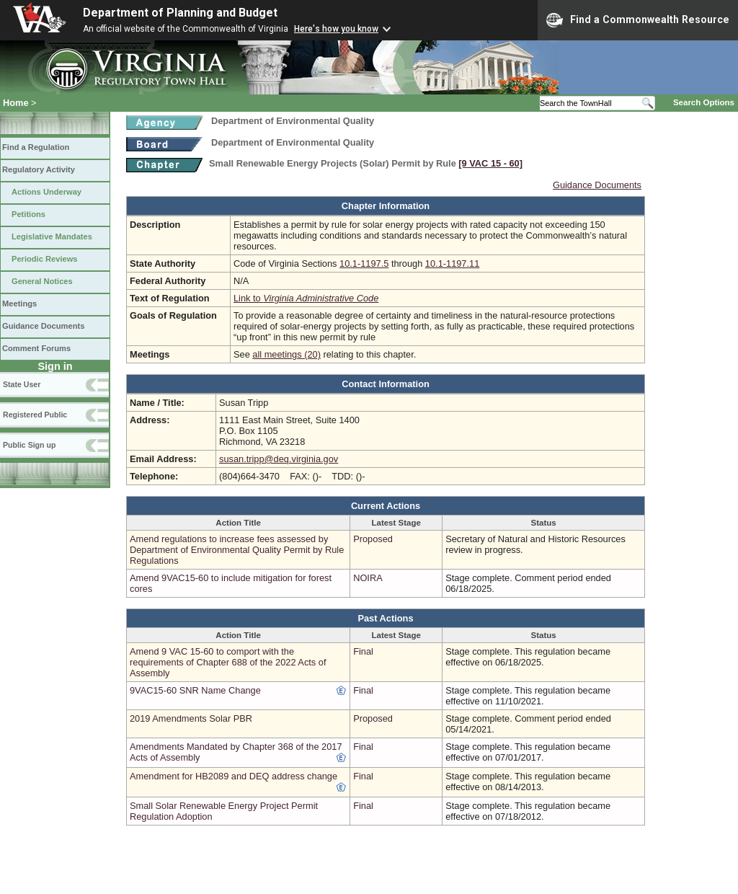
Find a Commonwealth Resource (637, 20)
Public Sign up (29, 445)
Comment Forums (36, 348)
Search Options (703, 102)
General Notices (42, 281)
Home (16, 102)
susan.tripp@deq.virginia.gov (278, 458)
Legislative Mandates (52, 236)
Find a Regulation (35, 147)
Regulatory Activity (38, 169)
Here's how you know (336, 29)
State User (21, 384)
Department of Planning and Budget (180, 12)
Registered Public (35, 414)
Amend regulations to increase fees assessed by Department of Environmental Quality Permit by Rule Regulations (237, 550)
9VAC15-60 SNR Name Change (195, 690)
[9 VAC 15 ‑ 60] (490, 163)
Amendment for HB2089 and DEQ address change (233, 776)
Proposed (373, 539)
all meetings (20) (286, 354)
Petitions (28, 214)
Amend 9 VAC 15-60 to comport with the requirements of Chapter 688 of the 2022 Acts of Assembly (228, 662)
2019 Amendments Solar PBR (191, 718)
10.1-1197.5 (363, 263)
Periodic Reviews (45, 259)
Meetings (19, 303)
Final (363, 651)
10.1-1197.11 (452, 263)
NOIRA (368, 577)
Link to (306, 298)
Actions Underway (46, 191)
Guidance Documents (43, 326)
